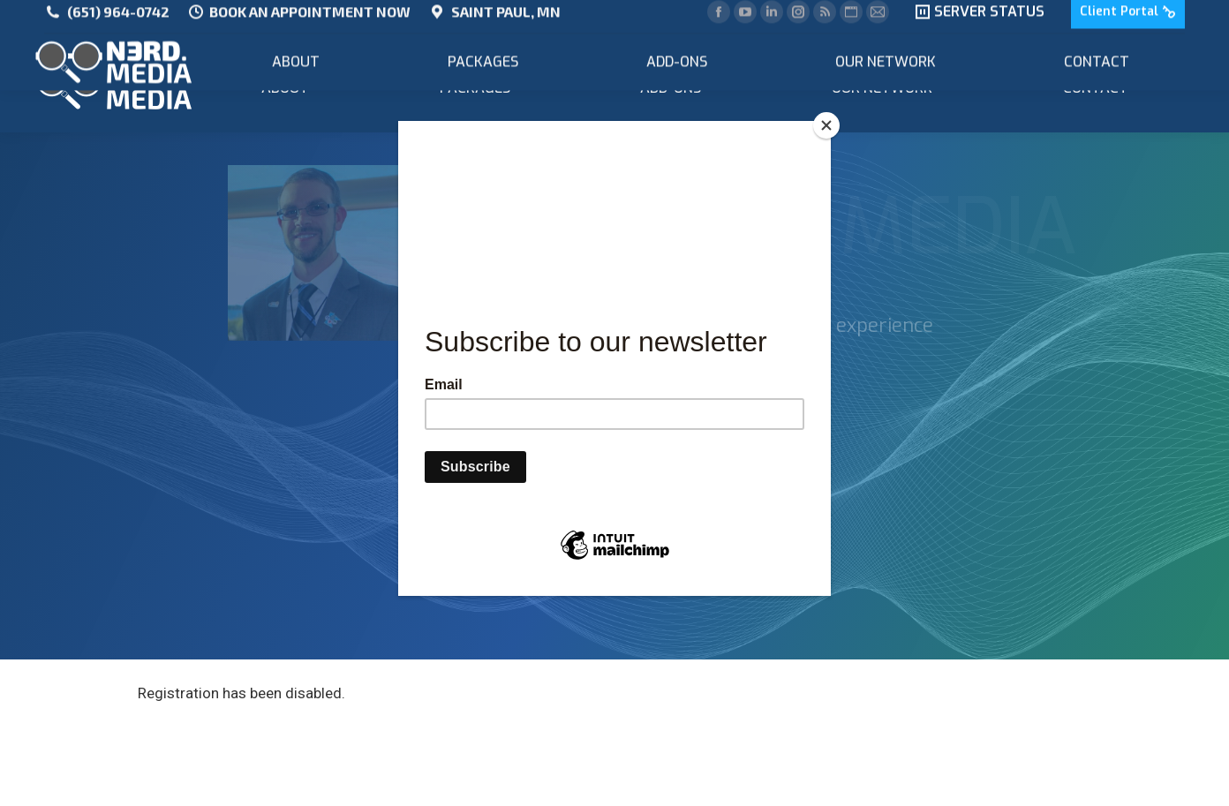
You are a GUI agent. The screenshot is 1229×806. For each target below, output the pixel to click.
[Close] (826, 125)
